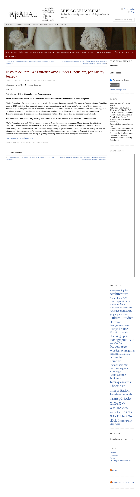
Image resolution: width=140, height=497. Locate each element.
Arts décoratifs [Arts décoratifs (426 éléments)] (118, 310)
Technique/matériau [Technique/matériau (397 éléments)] (121, 382)
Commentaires (129, 9)
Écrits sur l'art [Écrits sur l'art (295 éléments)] (125, 420)
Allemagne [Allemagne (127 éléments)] (114, 290)
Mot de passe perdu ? (118, 89)
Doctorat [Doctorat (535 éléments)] (115, 322)
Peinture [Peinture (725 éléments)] (115, 361)
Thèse (115, 52)
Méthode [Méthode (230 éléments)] (114, 354)
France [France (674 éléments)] (123, 329)
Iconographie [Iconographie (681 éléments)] (118, 340)
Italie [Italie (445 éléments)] (131, 340)
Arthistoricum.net (123, 482)
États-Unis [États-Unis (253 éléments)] (115, 423)
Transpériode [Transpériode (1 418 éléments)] (120, 398)
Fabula (112, 458)
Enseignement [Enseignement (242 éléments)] (116, 325)
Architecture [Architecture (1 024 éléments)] (119, 294)
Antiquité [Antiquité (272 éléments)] (123, 290)
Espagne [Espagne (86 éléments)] (126, 325)
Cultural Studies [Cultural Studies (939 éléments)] (121, 318)
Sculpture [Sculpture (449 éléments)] (115, 378)
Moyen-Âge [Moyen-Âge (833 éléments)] (118, 346)
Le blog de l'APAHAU (80, 11)
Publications (103, 52)
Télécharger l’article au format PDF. (19, 138)
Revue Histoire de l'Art (83, 52)
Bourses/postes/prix (43, 52)
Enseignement (62, 52)
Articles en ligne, (17, 142)
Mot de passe (115, 73)
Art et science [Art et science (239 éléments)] (125, 307)
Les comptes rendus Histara (120, 461)
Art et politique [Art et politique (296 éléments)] (118, 306)
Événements (25, 52)
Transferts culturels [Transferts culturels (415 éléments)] (121, 394)
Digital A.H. (126, 52)
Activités (9, 57)
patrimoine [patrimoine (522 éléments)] (116, 357)
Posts (133, 12)
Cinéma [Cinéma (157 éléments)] (125, 314)
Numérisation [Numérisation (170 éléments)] (124, 354)
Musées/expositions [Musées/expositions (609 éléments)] (122, 350)
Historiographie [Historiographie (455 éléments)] (119, 336)
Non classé (11, 52)
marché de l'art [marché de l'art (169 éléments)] (116, 343)
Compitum (114, 455)
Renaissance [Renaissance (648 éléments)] (118, 374)
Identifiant (114, 66)
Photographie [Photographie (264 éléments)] (116, 365)
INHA (115, 471)
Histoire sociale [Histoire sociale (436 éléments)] (119, 332)
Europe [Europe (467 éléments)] (114, 329)
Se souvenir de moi (119, 80)
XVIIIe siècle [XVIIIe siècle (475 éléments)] (124, 412)
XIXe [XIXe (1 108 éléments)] (114, 403)
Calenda (113, 453)
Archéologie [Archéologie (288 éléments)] (116, 297)
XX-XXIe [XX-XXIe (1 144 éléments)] (117, 416)
